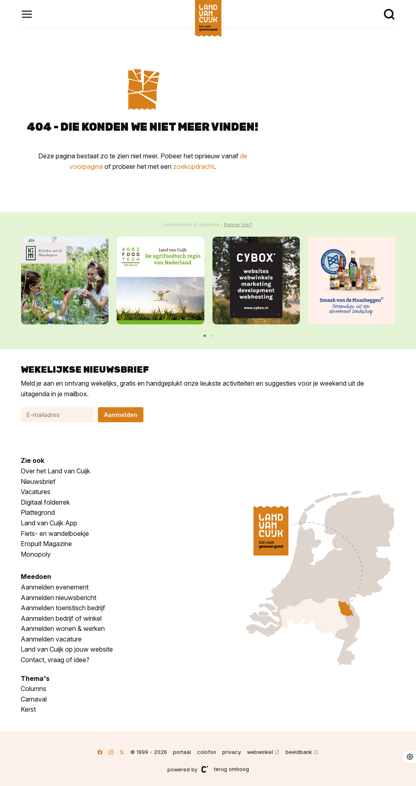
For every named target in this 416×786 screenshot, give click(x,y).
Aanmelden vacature (51, 639)
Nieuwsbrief (38, 481)
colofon (206, 752)
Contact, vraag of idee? (55, 660)
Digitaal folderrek (45, 502)
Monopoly (36, 554)
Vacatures (35, 492)
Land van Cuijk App (49, 523)
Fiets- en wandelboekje (55, 533)
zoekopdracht (193, 166)
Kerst (28, 709)
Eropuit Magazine (46, 544)
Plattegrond (38, 512)
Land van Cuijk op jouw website (67, 649)
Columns (33, 689)
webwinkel (260, 752)
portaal (182, 752)
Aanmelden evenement (55, 587)
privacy (231, 752)
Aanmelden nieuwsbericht (58, 598)
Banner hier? (238, 224)
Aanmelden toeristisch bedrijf (63, 608)
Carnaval (34, 699)
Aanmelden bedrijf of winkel (61, 618)
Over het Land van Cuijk (55, 471)
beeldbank (299, 752)
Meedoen (36, 576)
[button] (205, 336)
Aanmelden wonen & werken (63, 628)
